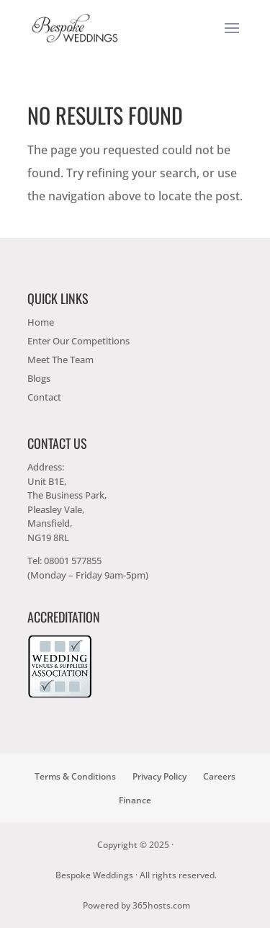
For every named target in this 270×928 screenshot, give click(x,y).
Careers (219, 776)
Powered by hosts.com (136, 905)
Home (40, 322)
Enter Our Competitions (78, 340)
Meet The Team (60, 359)
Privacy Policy (159, 776)
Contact (44, 397)
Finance (135, 800)
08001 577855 (73, 560)
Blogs (38, 378)
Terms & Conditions (75, 776)
